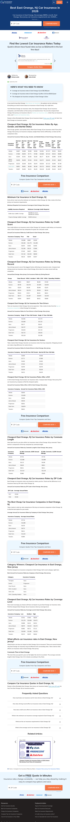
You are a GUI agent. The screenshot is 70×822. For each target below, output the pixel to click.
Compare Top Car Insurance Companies (11, 814)
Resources (4, 803)
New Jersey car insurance (33, 103)
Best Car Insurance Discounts (42, 808)
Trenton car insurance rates (40, 113)
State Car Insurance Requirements (44, 811)
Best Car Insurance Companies (9, 808)
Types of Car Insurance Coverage (43, 806)
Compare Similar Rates (35, 67)
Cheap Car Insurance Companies (9, 811)
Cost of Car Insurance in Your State (10, 816)
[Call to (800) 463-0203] (54, 2)
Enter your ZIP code (48, 118)
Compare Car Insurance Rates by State (24, 769)
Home (10, 769)
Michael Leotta (15, 77)
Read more (34, 19)
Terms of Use (56, 27)
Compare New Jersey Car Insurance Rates (48, 769)
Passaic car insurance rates (21, 115)
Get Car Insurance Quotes (8, 806)
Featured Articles (40, 803)
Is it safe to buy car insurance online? (45, 814)
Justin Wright (32, 77)
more (36, 60)
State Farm (11, 166)
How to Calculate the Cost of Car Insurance (46, 816)
